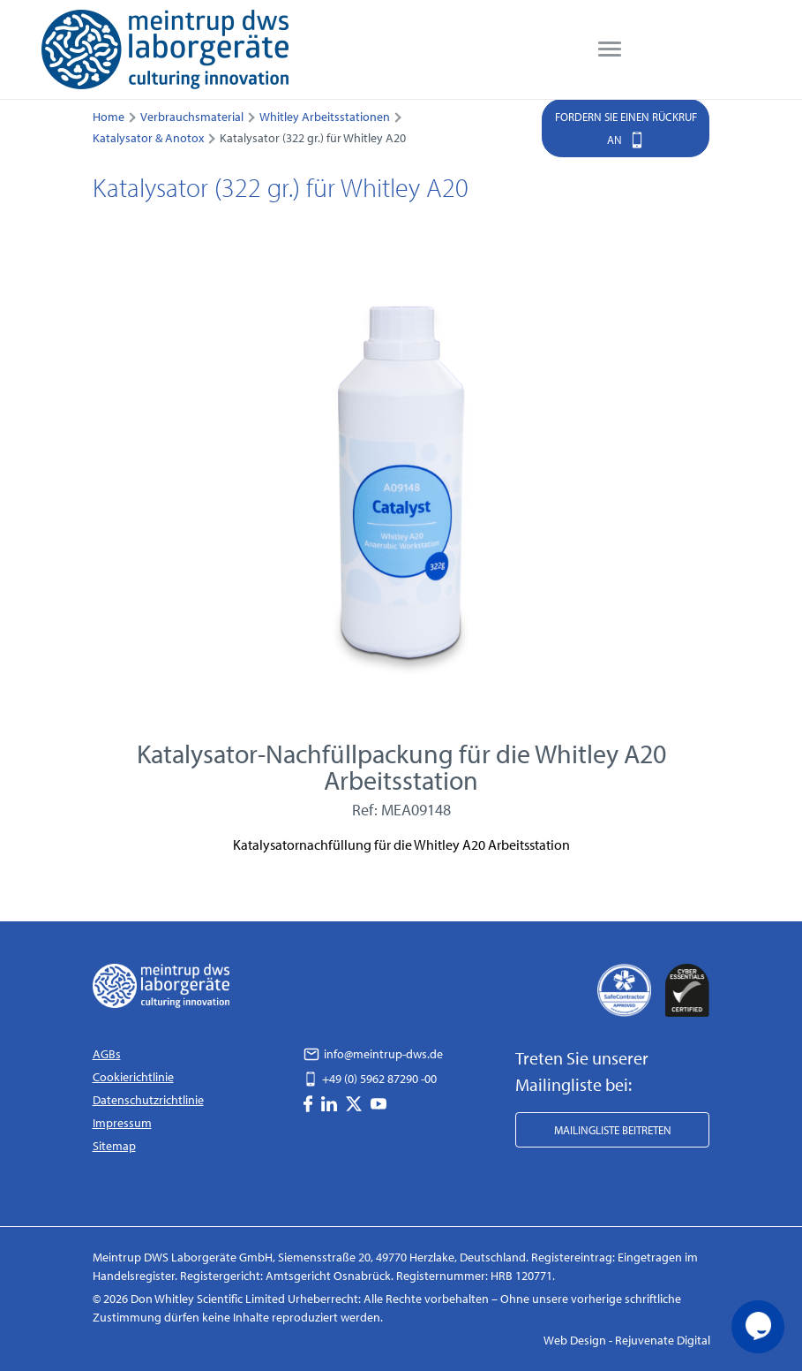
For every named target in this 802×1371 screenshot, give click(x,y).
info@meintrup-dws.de (373, 1054)
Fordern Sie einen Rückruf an (626, 130)
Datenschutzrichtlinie (148, 1100)
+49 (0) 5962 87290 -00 (370, 1078)
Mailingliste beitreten (612, 1130)
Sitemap (114, 1146)
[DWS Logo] (165, 49)
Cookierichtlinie (133, 1077)
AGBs (107, 1054)
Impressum (122, 1123)
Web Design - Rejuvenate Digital (626, 1340)
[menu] (609, 49)
